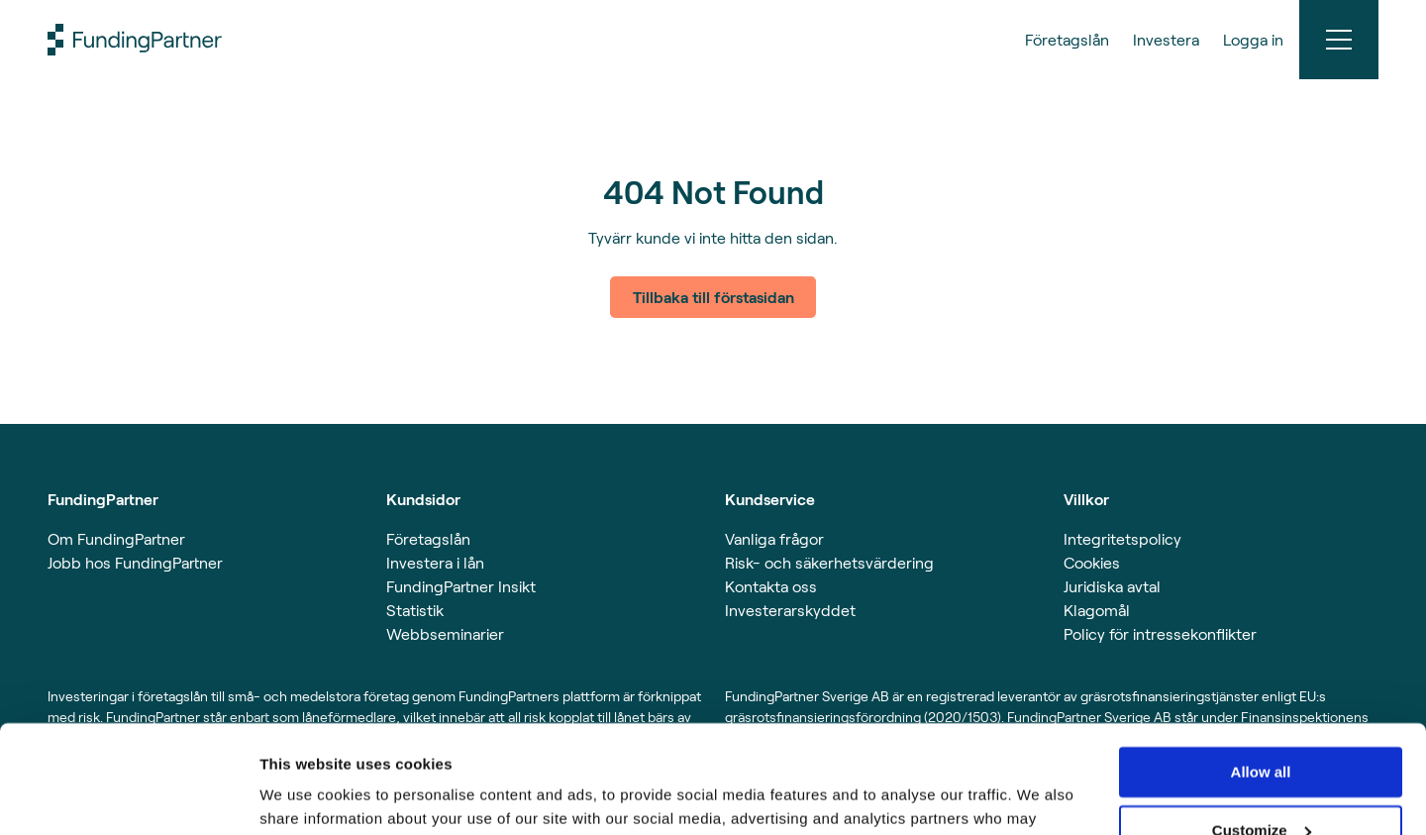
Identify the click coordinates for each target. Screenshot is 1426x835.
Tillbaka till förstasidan (713, 296)
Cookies (1092, 562)
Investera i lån (435, 562)
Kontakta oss (771, 585)
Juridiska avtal (1112, 585)
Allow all (1261, 671)
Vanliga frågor (774, 538)
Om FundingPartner (116, 538)
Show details (305, 795)
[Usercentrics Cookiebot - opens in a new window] (128, 796)
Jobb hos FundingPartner (135, 562)
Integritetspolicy (1122, 538)
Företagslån (428, 538)
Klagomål (1097, 609)
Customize (1261, 728)
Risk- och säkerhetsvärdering (829, 562)
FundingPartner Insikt (461, 585)
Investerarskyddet (790, 609)
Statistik (415, 609)
